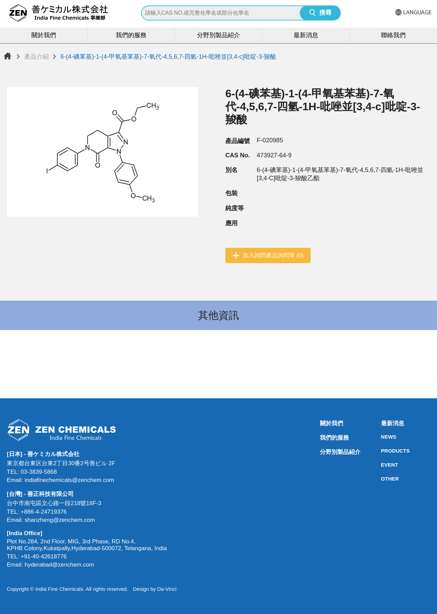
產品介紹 (36, 56)
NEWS (383, 437)
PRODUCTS (383, 451)
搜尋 (325, 13)
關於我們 (43, 35)
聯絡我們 (393, 35)
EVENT (383, 465)
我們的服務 (131, 35)
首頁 (7, 56)
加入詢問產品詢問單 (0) (273, 255)
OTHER (383, 479)
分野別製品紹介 (218, 35)
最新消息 (306, 35)
